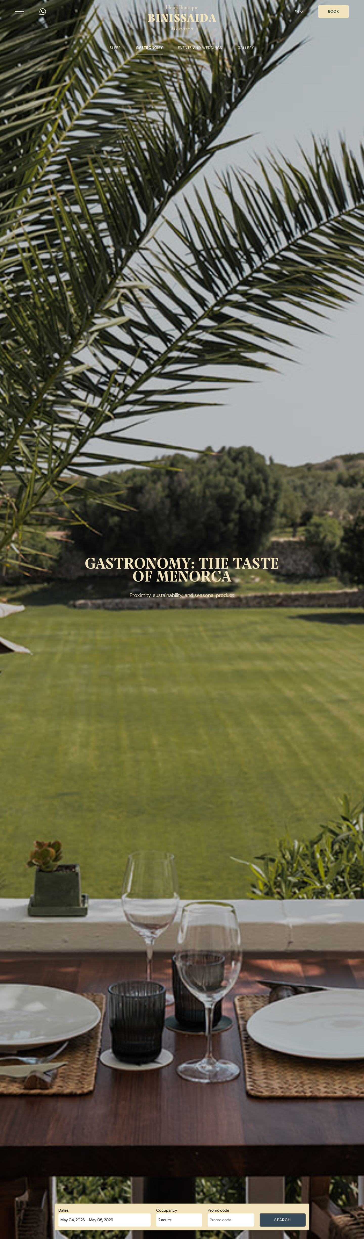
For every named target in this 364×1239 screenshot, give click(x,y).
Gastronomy (149, 48)
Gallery (246, 48)
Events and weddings (200, 48)
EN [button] (299, 11)
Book (333, 11)
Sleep (115, 48)
